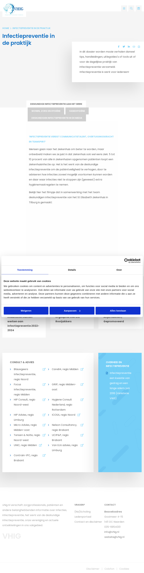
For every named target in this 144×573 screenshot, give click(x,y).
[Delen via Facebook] (118, 46)
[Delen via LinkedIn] (128, 46)
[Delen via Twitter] (123, 46)
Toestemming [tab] (25, 269)
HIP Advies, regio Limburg (24, 417)
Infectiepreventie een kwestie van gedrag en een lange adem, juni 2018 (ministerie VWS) (120, 385)
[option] (24, 319)
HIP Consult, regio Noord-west (24, 402)
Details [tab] (72, 269)
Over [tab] (119, 269)
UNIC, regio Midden (25, 445)
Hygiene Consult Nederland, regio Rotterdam (62, 405)
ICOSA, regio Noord (63, 415)
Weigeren (26, 310)
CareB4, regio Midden (65, 369)
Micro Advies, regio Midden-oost (25, 427)
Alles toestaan (118, 310)
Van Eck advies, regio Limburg (65, 447)
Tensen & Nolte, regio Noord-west (27, 437)
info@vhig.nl (111, 532)
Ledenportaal (82, 517)
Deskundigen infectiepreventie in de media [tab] (56, 118)
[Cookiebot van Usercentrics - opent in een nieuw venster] (126, 260)
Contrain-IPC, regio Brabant (26, 457)
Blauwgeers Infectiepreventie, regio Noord (25, 374)
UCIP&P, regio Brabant (60, 437)
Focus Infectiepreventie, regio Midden (25, 389)
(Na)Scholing (82, 511)
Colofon (109, 569)
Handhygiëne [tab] (77, 111)
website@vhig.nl (114, 537)
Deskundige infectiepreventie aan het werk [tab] (56, 104)
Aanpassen (72, 310)
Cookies (124, 569)
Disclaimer (92, 569)
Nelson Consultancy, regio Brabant (64, 427)
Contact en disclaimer (87, 522)
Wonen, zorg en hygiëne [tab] (45, 111)
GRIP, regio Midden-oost (64, 387)
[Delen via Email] (133, 46)
